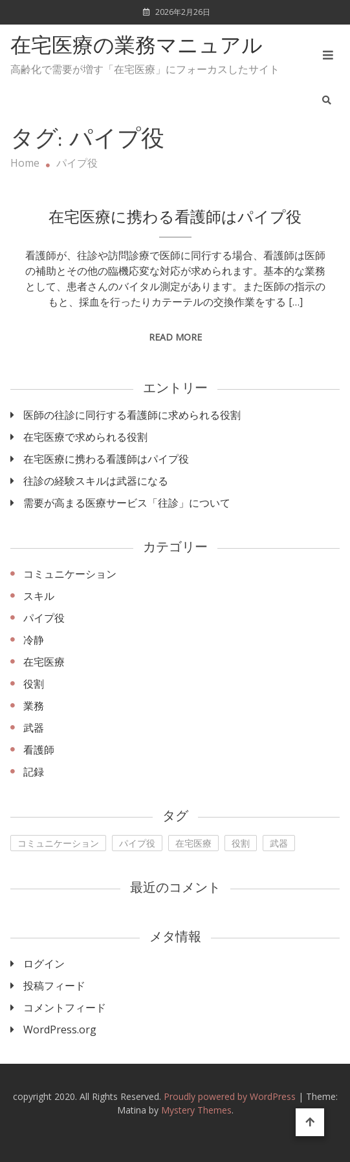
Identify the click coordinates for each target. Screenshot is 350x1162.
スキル (38, 596)
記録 (33, 772)
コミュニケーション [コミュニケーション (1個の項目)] (58, 843)
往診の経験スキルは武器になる (95, 481)
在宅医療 (44, 662)
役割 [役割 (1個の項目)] (241, 843)
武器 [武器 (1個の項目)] (279, 843)
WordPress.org (59, 1029)
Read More (175, 337)
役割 (33, 684)
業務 (33, 706)
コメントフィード (64, 1007)
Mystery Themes (196, 1110)
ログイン (44, 963)
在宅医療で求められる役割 (85, 437)
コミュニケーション (69, 574)
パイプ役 (44, 618)
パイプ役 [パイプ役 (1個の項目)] (137, 843)
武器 (33, 728)
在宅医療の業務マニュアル (136, 47)
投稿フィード (54, 985)
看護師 (38, 750)
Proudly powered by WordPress (231, 1096)
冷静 (33, 640)
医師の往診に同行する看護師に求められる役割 (132, 415)
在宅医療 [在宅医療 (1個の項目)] (193, 843)
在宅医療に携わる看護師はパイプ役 (175, 218)
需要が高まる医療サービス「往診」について (126, 503)
